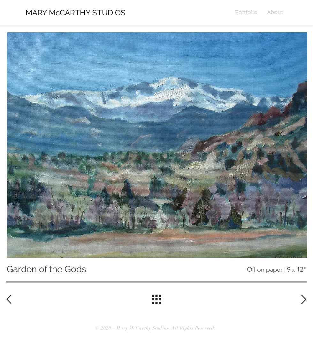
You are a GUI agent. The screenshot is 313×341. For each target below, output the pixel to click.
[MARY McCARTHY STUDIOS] (84, 12)
